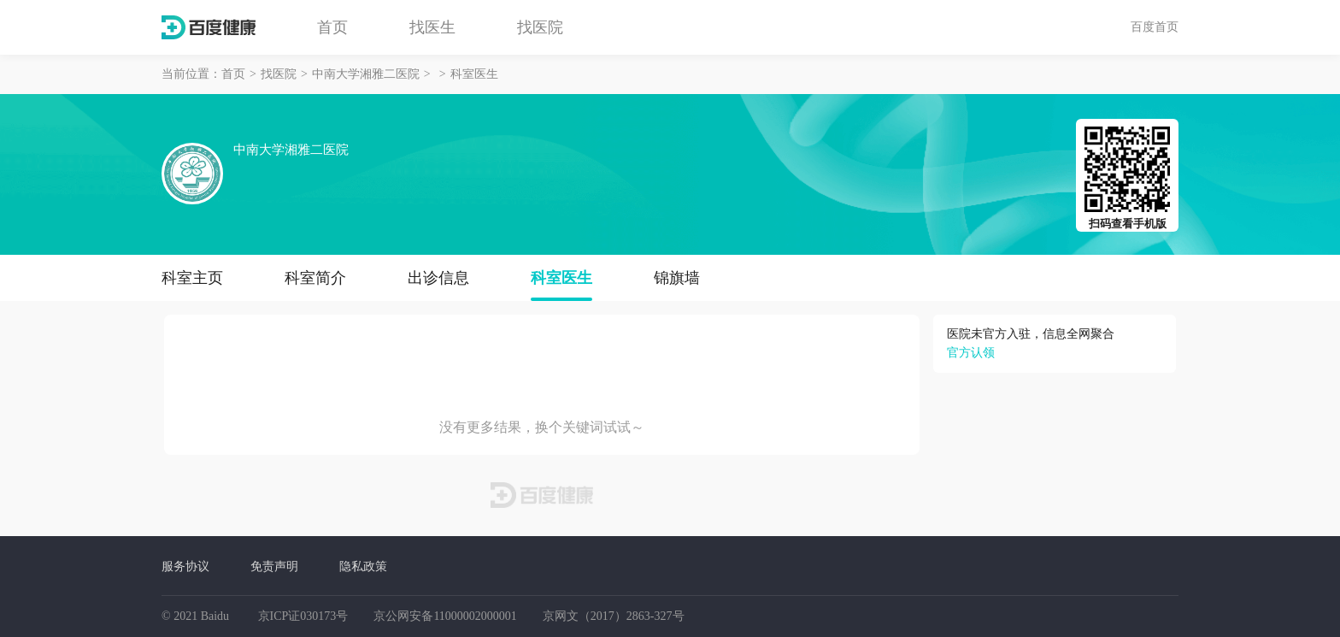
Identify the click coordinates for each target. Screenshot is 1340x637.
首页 (332, 27)
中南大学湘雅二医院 (366, 74)
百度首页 (1154, 26)
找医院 (540, 27)
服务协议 (185, 566)
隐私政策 (363, 566)
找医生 (432, 27)
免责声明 (274, 566)
